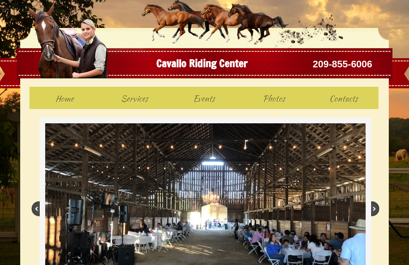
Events (204, 99)
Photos (274, 99)
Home (64, 99)
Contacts (343, 99)
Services (134, 99)
